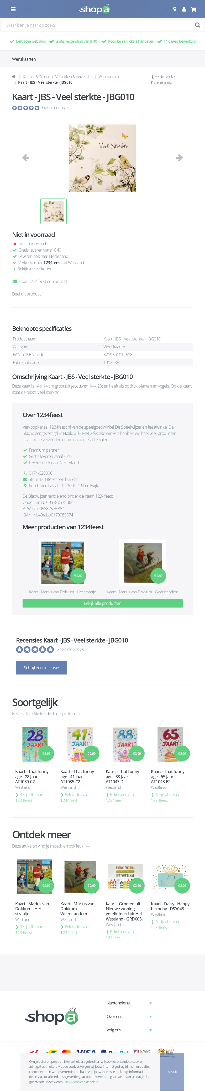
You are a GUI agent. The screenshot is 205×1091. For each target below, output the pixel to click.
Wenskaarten (109, 76)
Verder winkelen (167, 76)
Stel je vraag (163, 82)
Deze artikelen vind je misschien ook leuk (48, 846)
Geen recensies (55, 107)
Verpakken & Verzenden (73, 76)
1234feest (52, 262)
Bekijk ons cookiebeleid (81, 1081)
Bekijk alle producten (103, 603)
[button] (174, 9)
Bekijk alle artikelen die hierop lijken (44, 713)
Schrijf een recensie (41, 667)
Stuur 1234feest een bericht (39, 281)
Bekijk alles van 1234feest (29, 797)
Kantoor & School (36, 76)
